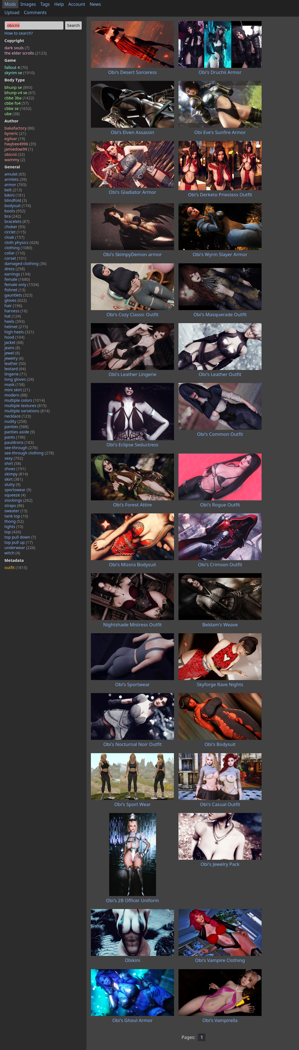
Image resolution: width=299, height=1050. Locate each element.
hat (12, 316)
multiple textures (25, 405)
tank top (16, 516)
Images (28, 4)
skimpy (16, 474)
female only (21, 284)
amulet (14, 174)
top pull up (18, 542)
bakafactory (19, 128)
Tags (45, 4)
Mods (10, 4)
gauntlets (18, 295)
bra (12, 216)
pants (14, 437)
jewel (12, 353)
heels (14, 321)
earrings (17, 274)
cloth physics (21, 242)
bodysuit (17, 205)
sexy (13, 458)
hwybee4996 (20, 143)
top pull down (20, 537)
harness (15, 310)
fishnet (14, 289)
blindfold (15, 200)
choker (14, 226)
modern (15, 395)
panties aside (19, 431)
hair (13, 305)
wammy (14, 159)
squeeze (14, 495)
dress (14, 268)
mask (14, 384)
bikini (14, 195)
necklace (17, 416)
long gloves (19, 379)
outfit (15, 567)
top (12, 531)
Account (76, 4)
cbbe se (17, 108)
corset (15, 258)
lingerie (15, 374)
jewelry (14, 358)
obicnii (14, 154)
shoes (15, 468)
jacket (14, 342)
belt (13, 189)
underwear (19, 547)
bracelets (16, 221)
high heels (19, 331)
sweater (15, 510)
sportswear (17, 489)
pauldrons (19, 442)
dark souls (16, 47)
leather (15, 363)
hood (14, 337)
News (95, 4)
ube (12, 113)
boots (14, 210)
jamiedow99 (18, 149)
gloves (15, 300)
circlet (15, 232)
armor (15, 184)
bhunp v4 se (19, 92)
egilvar (14, 138)
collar (14, 253)
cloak (14, 237)
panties (16, 426)
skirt (13, 479)
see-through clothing (29, 452)
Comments (35, 12)
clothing (18, 247)
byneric (15, 133)
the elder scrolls (25, 53)
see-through (21, 447)
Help (59, 4)
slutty (12, 484)
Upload (11, 12)
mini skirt (17, 389)
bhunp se (18, 87)
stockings (18, 500)
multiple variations (27, 410)
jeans (12, 347)
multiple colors (24, 400)
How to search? (18, 33)
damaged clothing (25, 263)
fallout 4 (16, 67)
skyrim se (19, 72)
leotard (15, 368)
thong (14, 521)
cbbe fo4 (16, 103)
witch (12, 552)
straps (14, 505)
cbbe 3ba (19, 98)
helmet (16, 326)
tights (13, 526)
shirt (12, 463)
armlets (15, 179)
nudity (15, 421)
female (17, 279)
